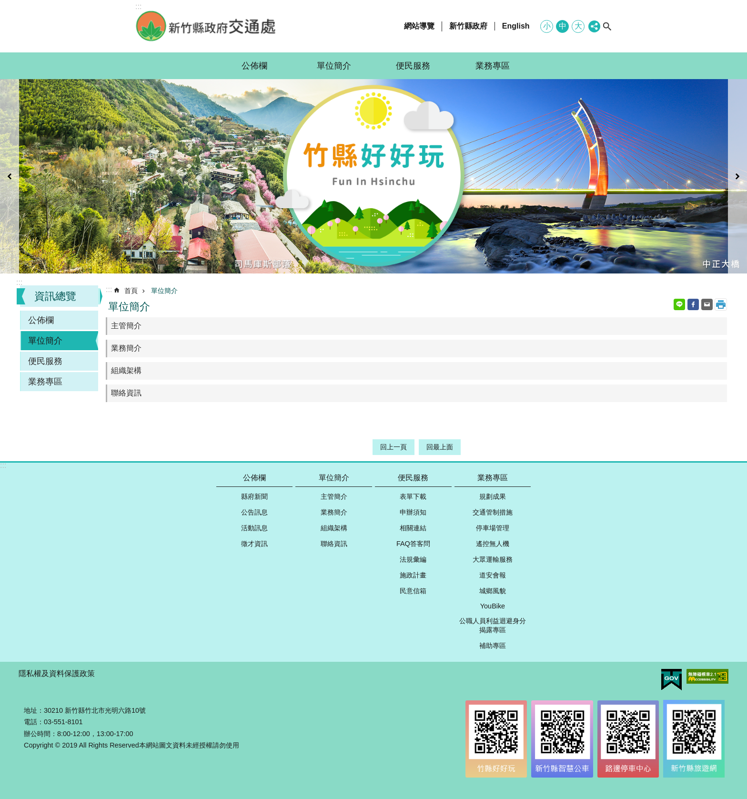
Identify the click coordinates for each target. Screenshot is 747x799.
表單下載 (413, 496)
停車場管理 (492, 528)
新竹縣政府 (468, 26)
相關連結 (413, 528)
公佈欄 (254, 66)
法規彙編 (413, 559)
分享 (594, 26)
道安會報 (492, 575)
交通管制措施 (493, 512)
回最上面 (439, 447)
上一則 (9, 176)
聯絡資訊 (126, 393)
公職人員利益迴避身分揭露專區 (492, 625)
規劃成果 (492, 496)
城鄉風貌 (492, 591)
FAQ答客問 (413, 543)
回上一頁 (393, 447)
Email (707, 304)
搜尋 (607, 26)
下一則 (737, 176)
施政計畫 (413, 575)
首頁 (131, 290)
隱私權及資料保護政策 (57, 673)
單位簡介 (334, 66)
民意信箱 (413, 591)
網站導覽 (419, 26)
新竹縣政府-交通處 (206, 26)
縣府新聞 (254, 496)
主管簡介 (126, 326)
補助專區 (492, 645)
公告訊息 (254, 512)
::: (19, 282)
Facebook (693, 304)
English (516, 26)
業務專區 (492, 66)
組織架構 (126, 370)
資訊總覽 (55, 296)
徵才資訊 (254, 543)
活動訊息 (254, 528)
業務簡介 (126, 348)
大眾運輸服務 (493, 559)
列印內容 (721, 304)
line (679, 304)
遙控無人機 (492, 543)
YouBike (492, 606)
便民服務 (413, 66)
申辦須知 (413, 512)
